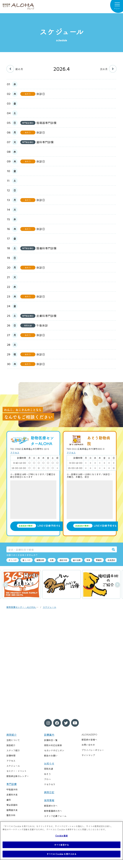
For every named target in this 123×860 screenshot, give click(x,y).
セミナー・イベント (16, 771)
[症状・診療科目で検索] (58, 549)
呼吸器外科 (12, 789)
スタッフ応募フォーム (55, 816)
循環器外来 (12, 810)
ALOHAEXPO (89, 734)
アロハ (47, 779)
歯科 (8, 799)
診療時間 (10, 755)
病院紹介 (11, 734)
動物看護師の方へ (53, 810)
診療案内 (49, 734)
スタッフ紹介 (13, 750)
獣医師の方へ (50, 805)
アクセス (14, 452)
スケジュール (49, 607)
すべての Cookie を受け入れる (61, 853)
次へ (117, 584)
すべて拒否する (61, 844)
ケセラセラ (49, 784)
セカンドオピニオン (54, 750)
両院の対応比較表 (53, 745)
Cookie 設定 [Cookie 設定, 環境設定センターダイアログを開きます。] (61, 835)
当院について (13, 740)
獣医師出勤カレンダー (17, 776)
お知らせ (49, 763)
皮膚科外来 (12, 794)
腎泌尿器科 (12, 804)
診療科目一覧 (50, 740)
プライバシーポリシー (93, 750)
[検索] (113, 549)
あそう (47, 774)
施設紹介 (10, 745)
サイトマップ (88, 755)
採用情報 (49, 800)
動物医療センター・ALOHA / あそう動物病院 (29, 607)
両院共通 (48, 768)
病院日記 (49, 792)
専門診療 (11, 784)
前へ (5, 584)
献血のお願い (50, 755)
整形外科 (10, 815)
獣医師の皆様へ (89, 739)
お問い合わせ (88, 744)
